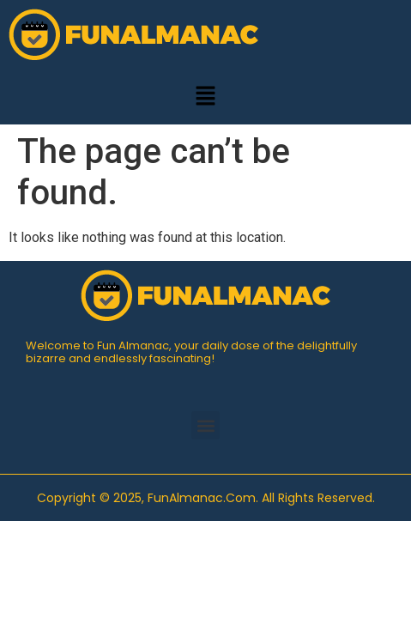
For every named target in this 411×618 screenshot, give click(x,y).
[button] (205, 97)
